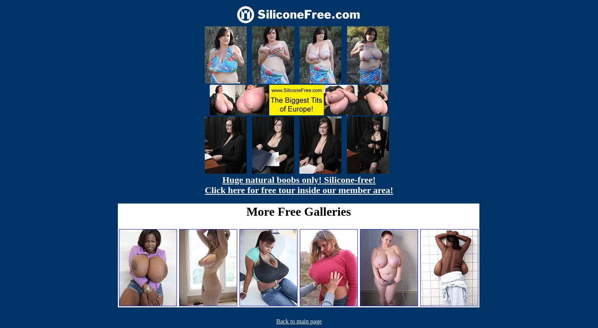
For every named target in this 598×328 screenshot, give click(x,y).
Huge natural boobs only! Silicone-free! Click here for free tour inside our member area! (299, 185)
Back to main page (299, 321)
